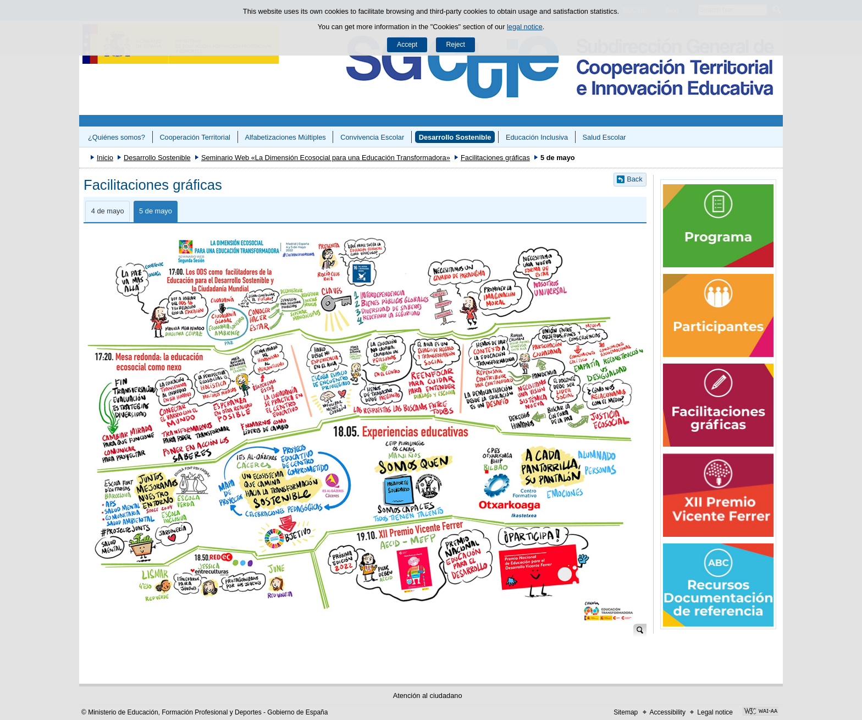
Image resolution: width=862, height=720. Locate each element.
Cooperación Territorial (194, 137)
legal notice (525, 27)
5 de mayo (155, 211)
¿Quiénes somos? (116, 137)
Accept (407, 44)
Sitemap (626, 712)
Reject (455, 44)
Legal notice (715, 712)
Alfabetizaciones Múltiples (285, 137)
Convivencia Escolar (372, 137)
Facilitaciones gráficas (495, 157)
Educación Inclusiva (537, 137)
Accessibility (668, 712)
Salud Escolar (604, 137)
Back (634, 179)
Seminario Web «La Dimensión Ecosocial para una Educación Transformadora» (325, 157)
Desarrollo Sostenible (455, 137)
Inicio (105, 157)
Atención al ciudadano (427, 695)
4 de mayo (107, 211)
